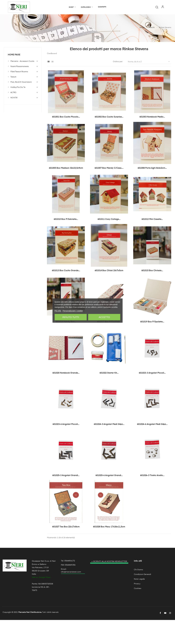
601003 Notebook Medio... (152, 118)
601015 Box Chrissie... (152, 272)
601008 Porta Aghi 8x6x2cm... (152, 169)
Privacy (137, 585)
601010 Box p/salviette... (66, 220)
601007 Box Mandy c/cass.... (109, 169)
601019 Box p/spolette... (152, 323)
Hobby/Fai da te (17, 88)
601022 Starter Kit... (109, 374)
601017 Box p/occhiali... (109, 323)
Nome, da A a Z (149, 62)
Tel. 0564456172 (68, 562)
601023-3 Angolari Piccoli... (152, 374)
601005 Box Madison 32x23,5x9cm (66, 169)
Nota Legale (139, 580)
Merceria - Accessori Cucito (22, 62)
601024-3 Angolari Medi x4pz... (109, 425)
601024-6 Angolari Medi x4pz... (152, 425)
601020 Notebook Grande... (65, 374)
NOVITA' (13, 99)
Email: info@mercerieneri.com (71, 571)
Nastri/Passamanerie (19, 68)
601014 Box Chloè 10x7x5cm (109, 272)
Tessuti (13, 78)
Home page (14, 56)
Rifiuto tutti (70, 317)
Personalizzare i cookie (73, 311)
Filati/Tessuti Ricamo (19, 73)
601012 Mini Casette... (152, 220)
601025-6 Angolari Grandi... (109, 477)
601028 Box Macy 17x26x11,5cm (109, 528)
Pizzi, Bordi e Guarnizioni (21, 83)
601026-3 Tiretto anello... (152, 477)
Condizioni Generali (142, 575)
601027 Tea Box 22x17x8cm (66, 528)
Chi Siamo (138, 571)
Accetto (104, 317)
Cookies (137, 589)
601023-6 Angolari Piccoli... (66, 425)
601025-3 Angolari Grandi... (65, 477)
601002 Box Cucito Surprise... (109, 118)
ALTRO (13, 94)
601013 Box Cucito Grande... (66, 272)
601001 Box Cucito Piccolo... (66, 118)
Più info (58, 311)
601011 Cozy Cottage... (109, 220)
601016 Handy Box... (66, 323)
